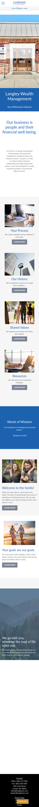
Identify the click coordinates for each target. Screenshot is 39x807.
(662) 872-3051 (22, 781)
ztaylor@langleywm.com (20, 793)
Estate (19, 805)
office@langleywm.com (19, 791)
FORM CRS (22, 801)
